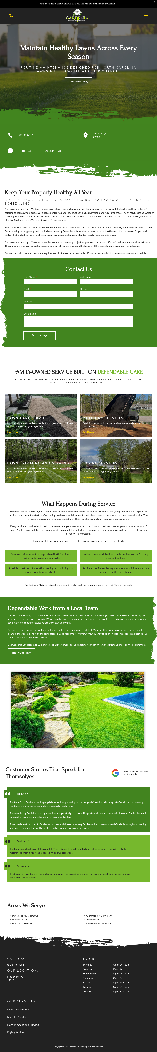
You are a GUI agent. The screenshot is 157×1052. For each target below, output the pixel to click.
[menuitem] (78, 1009)
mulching (64, 568)
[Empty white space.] (11, 17)
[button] (146, 15)
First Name (94, 276)
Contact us (30, 585)
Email (92, 289)
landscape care (67, 540)
